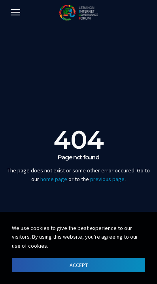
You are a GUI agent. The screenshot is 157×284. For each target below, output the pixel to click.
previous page (107, 179)
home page (53, 179)
